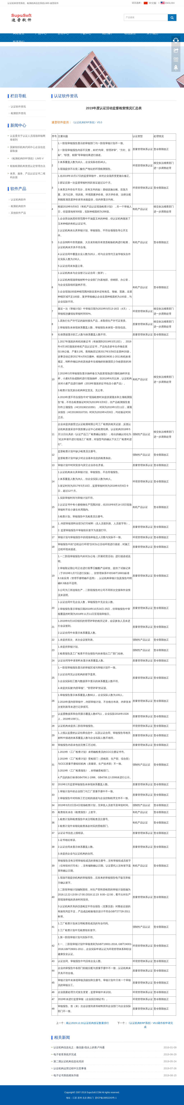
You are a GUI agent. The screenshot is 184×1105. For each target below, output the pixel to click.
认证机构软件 (18, 199)
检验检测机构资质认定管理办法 (27, 166)
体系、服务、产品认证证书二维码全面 (27, 175)
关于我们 (152, 33)
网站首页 (18, 33)
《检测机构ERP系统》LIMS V (27, 158)
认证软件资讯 (18, 106)
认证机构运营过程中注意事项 (70, 1068)
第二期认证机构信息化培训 (69, 1061)
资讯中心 (63, 33)
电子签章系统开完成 (65, 1054)
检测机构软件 (18, 206)
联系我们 (18, 41)
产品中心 (41, 33)
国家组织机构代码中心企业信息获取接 (27, 149)
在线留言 (130, 33)
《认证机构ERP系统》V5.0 (87, 122)
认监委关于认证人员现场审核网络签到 (27, 137)
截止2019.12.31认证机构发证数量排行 (87, 1023)
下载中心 (85, 33)
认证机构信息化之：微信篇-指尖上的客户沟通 (79, 1047)
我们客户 (108, 33)
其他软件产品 (18, 212)
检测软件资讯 (18, 113)
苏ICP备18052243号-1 (106, 1098)
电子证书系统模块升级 (66, 1075)
